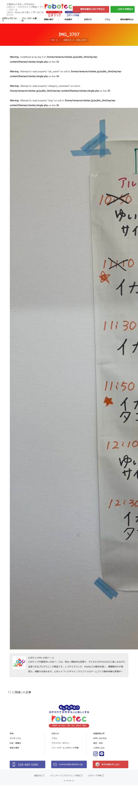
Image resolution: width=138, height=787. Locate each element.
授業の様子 (49, 19)
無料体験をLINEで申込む (92, 9)
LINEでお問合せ (125, 9)
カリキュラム (15, 740)
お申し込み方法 (99, 740)
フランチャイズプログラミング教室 (65, 777)
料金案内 (68, 19)
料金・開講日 (15, 745)
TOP (53, 42)
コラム (107, 19)
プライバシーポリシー (60, 745)
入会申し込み (99, 749)
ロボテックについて (9, 19)
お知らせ (88, 19)
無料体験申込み (127, 19)
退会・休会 (98, 745)
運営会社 (38, 777)
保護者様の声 (99, 735)
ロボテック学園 (94, 777)
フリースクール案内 (29, 19)
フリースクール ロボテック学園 (65, 749)
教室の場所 (14, 749)
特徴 (11, 735)
